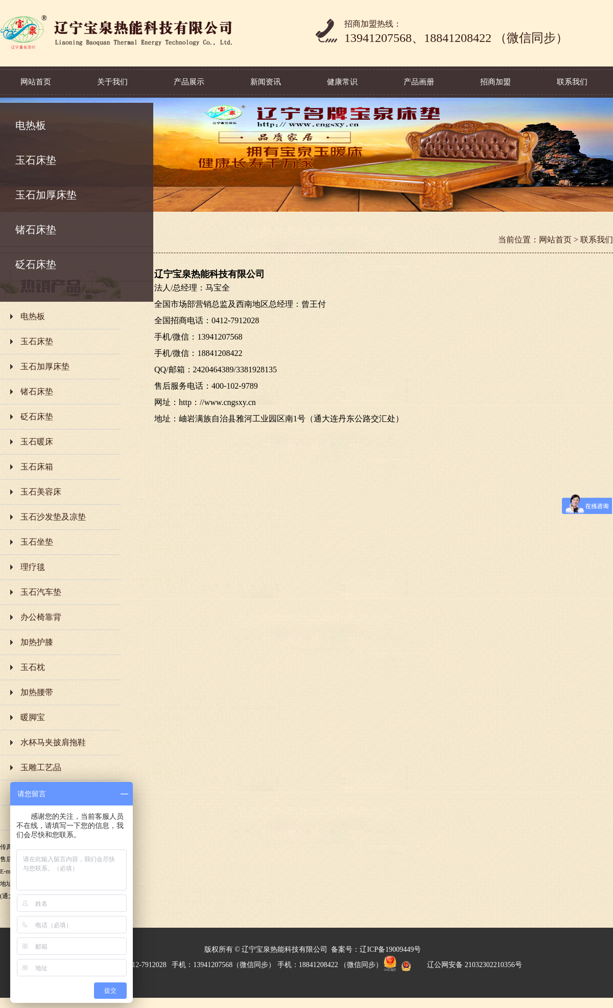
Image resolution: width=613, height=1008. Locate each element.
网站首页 (35, 82)
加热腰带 (36, 692)
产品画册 (419, 82)
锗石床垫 (35, 229)
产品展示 (189, 82)
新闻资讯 (265, 82)
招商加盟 (495, 82)
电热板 (30, 125)
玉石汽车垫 (40, 592)
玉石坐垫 (36, 541)
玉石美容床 (40, 491)
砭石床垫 (35, 264)
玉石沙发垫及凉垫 (53, 516)
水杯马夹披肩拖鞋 (53, 742)
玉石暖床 (36, 441)
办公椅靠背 (40, 617)
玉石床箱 (36, 466)
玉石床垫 (35, 160)
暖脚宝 (32, 717)
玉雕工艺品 (40, 767)
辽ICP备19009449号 (390, 949)
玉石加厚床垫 (46, 194)
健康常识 (342, 82)
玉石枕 (32, 667)
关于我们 (112, 82)
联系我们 (572, 82)
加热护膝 (36, 642)
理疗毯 (32, 567)
